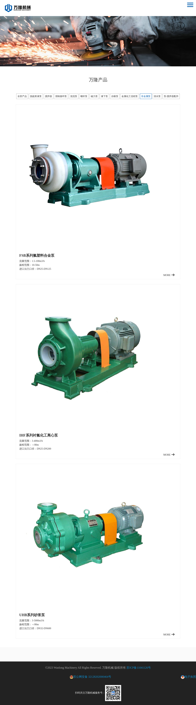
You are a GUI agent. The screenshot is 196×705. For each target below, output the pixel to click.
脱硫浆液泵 (36, 96)
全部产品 (22, 96)
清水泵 (157, 96)
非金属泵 (145, 96)
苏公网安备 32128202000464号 (90, 676)
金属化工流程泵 (129, 96)
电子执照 (188, 677)
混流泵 (73, 96)
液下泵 (104, 96)
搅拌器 (48, 96)
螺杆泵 (83, 96)
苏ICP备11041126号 (138, 667)
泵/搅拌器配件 (171, 96)
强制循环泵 (61, 96)
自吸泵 (114, 96)
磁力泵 (94, 96)
